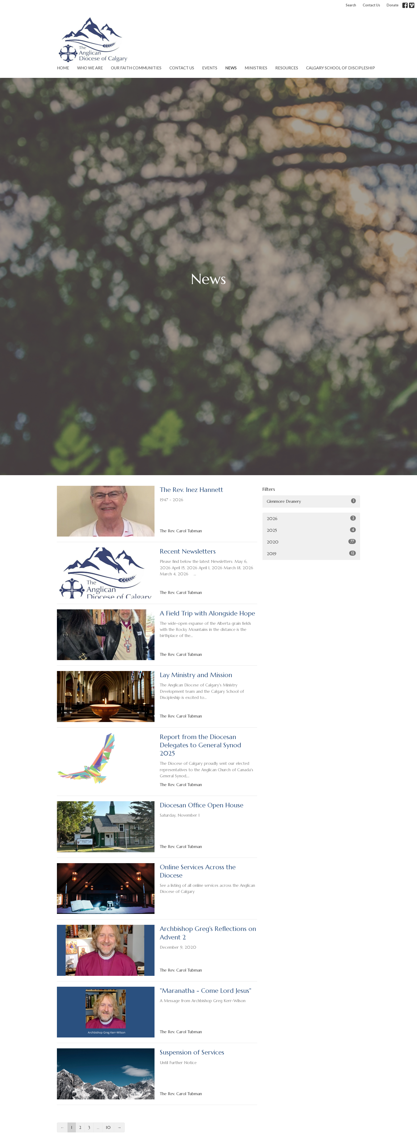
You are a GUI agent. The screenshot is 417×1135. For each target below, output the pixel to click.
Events (209, 67)
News (231, 67)
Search (351, 5)
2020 (311, 542)
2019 (311, 553)
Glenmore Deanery (311, 501)
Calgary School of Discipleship (340, 67)
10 (108, 1127)
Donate (392, 5)
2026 (311, 518)
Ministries (256, 67)
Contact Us (371, 5)
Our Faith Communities (136, 67)
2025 (311, 530)
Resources (286, 67)
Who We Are (90, 67)
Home (63, 67)
